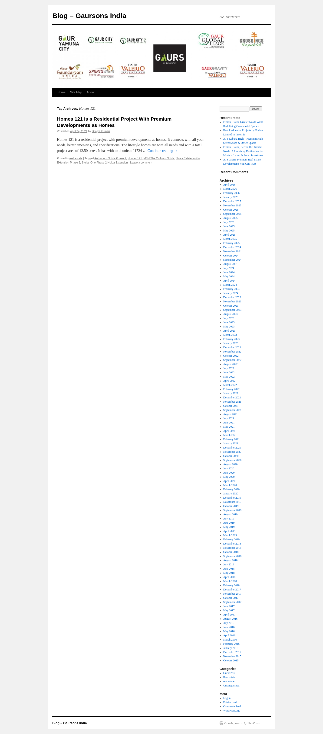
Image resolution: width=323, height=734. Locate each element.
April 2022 (229, 380)
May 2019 (229, 527)
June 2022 (229, 372)
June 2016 (229, 627)
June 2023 (229, 322)
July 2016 (228, 623)
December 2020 (232, 447)
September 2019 (232, 510)
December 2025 (232, 201)
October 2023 (231, 305)
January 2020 (230, 493)
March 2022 (230, 385)
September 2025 (232, 213)
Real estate (229, 677)
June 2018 (229, 568)
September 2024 (232, 259)
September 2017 (232, 602)
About (91, 92)
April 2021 (229, 431)
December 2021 (232, 397)
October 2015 (231, 660)
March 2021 (230, 435)
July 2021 (228, 418)
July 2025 (228, 222)
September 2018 (232, 556)
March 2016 (230, 639)
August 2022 (230, 364)
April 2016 (229, 635)
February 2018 (231, 585)
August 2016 (230, 618)
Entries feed (230, 702)
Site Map (76, 92)
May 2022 (229, 376)
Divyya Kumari (101, 131)
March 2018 (230, 581)
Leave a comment (141, 162)
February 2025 (231, 243)
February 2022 (231, 389)
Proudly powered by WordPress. (242, 723)
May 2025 (229, 230)
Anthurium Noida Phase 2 (110, 158)
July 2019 (228, 518)
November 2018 (232, 547)
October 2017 (231, 597)
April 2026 (229, 184)
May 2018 (229, 572)
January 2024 (230, 293)
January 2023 (230, 343)
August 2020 (230, 464)
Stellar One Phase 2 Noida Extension (105, 162)
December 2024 (232, 247)
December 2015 (232, 652)
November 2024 (232, 251)
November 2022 (232, 351)
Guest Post (229, 673)
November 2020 (232, 451)
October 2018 (231, 552)
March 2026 (230, 188)
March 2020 (230, 485)
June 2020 (229, 472)
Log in (227, 698)
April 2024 (229, 280)
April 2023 (229, 330)
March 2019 (230, 535)
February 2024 (231, 289)
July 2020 (228, 468)
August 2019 (230, 514)
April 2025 (229, 234)
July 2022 (228, 368)
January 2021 (230, 443)
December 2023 (232, 297)
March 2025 (230, 238)
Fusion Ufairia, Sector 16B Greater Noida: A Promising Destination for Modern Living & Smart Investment (243, 151)
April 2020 (229, 481)
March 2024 (230, 284)
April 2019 (229, 531)
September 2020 (232, 460)
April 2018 (229, 577)
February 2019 (231, 539)
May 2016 (229, 631)
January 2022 (230, 393)
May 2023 (229, 326)
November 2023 (232, 301)
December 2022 (232, 347)
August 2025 (230, 218)
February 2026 (231, 193)
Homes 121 (135, 158)
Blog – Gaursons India (89, 15)
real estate (75, 158)
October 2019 (231, 506)
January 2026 (230, 197)
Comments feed (232, 706)
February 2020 (231, 489)
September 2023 (232, 309)
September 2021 (232, 410)
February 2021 (231, 439)
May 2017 (229, 610)
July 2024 (228, 268)
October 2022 (231, 355)
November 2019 (232, 501)
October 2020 (231, 456)
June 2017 (229, 606)
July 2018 (228, 564)
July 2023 (228, 318)
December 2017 (232, 589)
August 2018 (230, 560)
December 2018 (232, 543)
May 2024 (229, 276)
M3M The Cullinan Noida (159, 158)
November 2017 (232, 593)
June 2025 (229, 226)
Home (61, 92)
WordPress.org (231, 710)
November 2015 (232, 656)
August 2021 (230, 414)
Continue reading (163, 151)
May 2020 (229, 476)
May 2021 (229, 426)
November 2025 (232, 205)
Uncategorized (231, 685)
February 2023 (231, 339)
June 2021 (229, 422)
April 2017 (229, 614)
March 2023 (230, 335)
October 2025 (231, 209)
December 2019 (232, 497)
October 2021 (231, 405)
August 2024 (230, 264)
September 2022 (232, 360)
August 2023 (230, 314)
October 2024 (231, 255)
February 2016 (231, 643)
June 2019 (229, 522)
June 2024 (229, 272)
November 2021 (232, 401)
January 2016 (230, 648)
